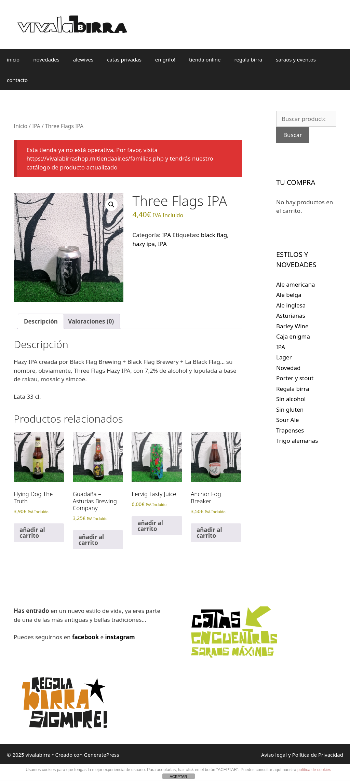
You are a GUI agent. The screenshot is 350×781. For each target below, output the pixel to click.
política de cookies (314, 769)
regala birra (248, 59)
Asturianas (290, 315)
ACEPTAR (178, 777)
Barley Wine (292, 326)
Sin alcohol (291, 399)
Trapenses (290, 430)
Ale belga (288, 295)
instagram (120, 637)
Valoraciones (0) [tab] (91, 321)
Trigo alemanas (297, 440)
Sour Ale (287, 420)
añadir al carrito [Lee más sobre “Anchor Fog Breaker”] (209, 532)
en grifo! (165, 59)
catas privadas (124, 59)
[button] (111, 204)
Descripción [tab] (41, 321)
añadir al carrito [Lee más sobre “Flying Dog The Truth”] (32, 532)
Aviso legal (274, 754)
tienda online (204, 59)
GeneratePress (101, 754)
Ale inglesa (291, 305)
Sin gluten (290, 409)
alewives (83, 59)
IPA (36, 126)
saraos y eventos (296, 59)
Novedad (288, 368)
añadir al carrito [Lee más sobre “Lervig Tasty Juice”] (150, 526)
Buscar (292, 135)
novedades (46, 59)
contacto (17, 80)
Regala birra (292, 389)
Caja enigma (293, 336)
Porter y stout (294, 378)
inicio (13, 59)
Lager (284, 357)
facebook (85, 637)
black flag (214, 235)
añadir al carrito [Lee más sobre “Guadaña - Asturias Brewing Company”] (91, 540)
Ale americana (295, 284)
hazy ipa (143, 244)
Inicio (20, 126)
